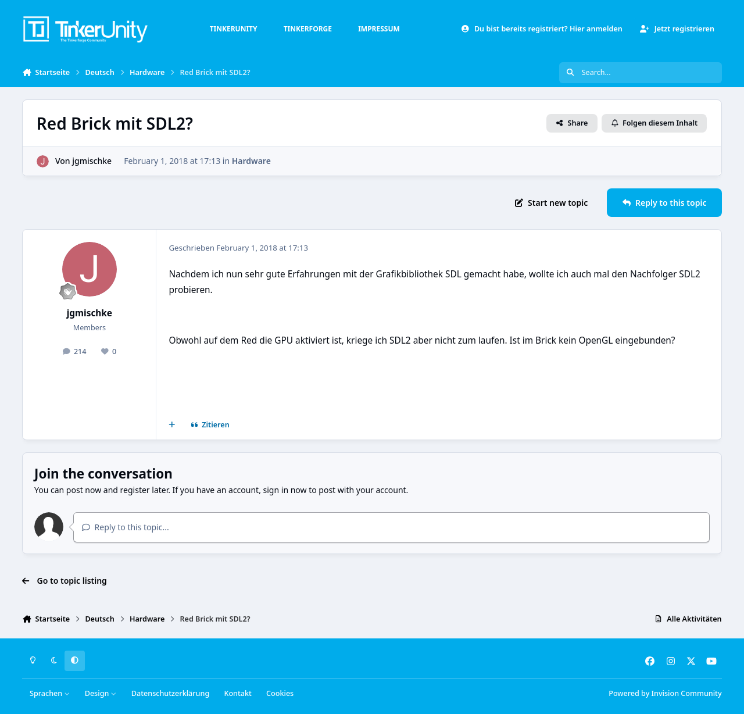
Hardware (251, 160)
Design (101, 693)
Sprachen (50, 693)
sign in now (285, 489)
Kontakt (237, 693)
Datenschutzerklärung (170, 693)
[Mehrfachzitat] (172, 425)
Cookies (280, 693)
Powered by (665, 693)
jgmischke (92, 160)
